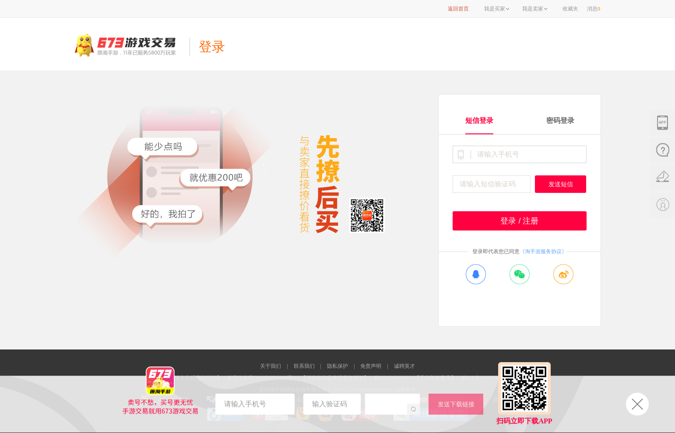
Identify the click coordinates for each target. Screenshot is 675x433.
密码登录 (560, 120)
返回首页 (458, 9)
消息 (593, 9)
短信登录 (479, 120)
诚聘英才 (404, 366)
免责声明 (370, 366)
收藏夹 (570, 9)
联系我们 (304, 366)
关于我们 (270, 366)
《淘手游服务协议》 (543, 251)
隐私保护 (337, 366)
